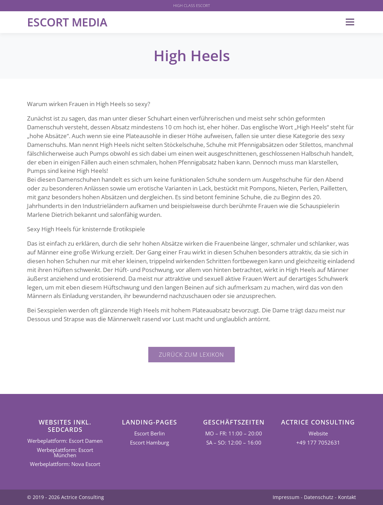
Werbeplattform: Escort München (65, 452)
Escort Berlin (149, 433)
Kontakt (347, 497)
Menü (350, 22)
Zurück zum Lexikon (191, 354)
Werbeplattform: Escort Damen (65, 441)
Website (318, 433)
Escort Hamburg (149, 442)
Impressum (286, 497)
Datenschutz (318, 497)
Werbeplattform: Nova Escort (65, 464)
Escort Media (67, 22)
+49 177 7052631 (318, 442)
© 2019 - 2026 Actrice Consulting (65, 497)
